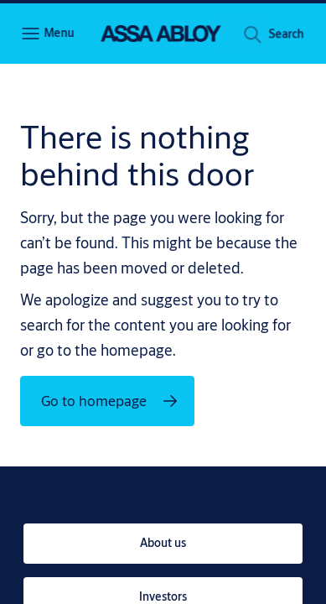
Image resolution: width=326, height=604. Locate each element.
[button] (286, 37)
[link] (163, 543)
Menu (59, 32)
